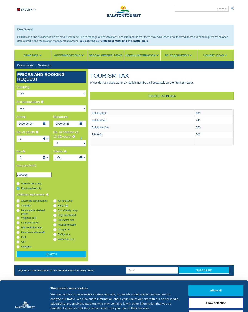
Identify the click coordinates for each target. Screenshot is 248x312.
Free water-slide (66, 220)
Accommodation (29, 102)
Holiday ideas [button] (215, 55)
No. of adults (27, 132)
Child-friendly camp (68, 210)
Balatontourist (25, 65)
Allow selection (215, 274)
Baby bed (63, 205)
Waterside (26, 246)
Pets (20, 151)
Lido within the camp (31, 227)
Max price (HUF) (26, 165)
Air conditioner (65, 200)
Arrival (21, 117)
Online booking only (31, 183)
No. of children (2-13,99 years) (66, 134)
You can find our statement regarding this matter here (113, 40)
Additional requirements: (32, 194)
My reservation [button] (178, 55)
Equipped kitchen (30, 222)
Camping (22, 87)
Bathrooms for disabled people (33, 212)
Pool (23, 237)
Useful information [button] (142, 55)
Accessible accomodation (34, 200)
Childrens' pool (28, 218)
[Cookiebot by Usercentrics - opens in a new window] (25, 304)
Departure (60, 117)
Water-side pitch (66, 239)
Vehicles (59, 151)
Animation (26, 205)
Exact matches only (31, 188)
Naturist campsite (67, 224)
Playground (64, 229)
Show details (202, 304)
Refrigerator (64, 234)
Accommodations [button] (69, 55)
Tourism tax (45, 65)
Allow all (216, 261)
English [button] (26, 9)
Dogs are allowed (67, 215)
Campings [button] (33, 55)
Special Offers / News (105, 55)
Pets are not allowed (32, 232)
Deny (216, 286)
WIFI (23, 242)
